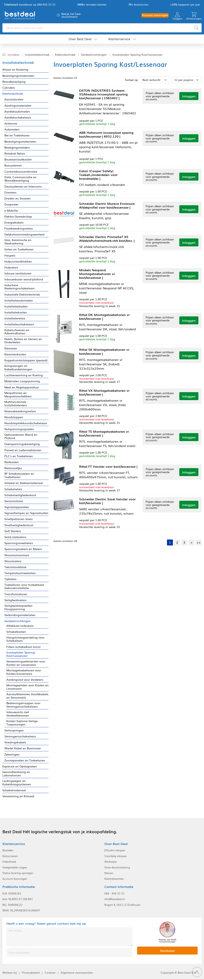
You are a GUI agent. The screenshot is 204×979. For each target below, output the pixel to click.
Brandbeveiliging (14, 81)
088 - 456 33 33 (114, 893)
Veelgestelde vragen (14, 867)
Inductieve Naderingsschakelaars (19, 286)
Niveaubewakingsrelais (20, 411)
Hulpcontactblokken (18, 261)
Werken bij (9, 972)
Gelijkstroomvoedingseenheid (24, 234)
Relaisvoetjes (13, 468)
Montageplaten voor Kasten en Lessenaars (27, 686)
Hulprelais (11, 267)
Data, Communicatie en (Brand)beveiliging (20, 178)
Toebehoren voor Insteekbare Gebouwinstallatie (24, 586)
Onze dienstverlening (117, 867)
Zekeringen (12, 754)
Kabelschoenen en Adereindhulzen (16, 331)
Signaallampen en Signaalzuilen (26, 513)
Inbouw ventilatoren (17, 273)
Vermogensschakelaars (20, 736)
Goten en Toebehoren (19, 249)
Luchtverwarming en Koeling (23, 375)
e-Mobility (11, 210)
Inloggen (177, 16)
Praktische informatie (18, 887)
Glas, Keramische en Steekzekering (17, 241)
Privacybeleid (31, 972)
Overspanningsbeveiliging (22, 444)
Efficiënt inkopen (114, 850)
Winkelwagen (194, 16)
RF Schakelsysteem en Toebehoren (19, 475)
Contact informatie (118, 887)
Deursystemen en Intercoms (23, 186)
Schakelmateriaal (14, 790)
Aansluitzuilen (14, 99)
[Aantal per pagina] (187, 79)
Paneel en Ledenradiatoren (22, 450)
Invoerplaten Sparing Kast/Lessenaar (137, 54)
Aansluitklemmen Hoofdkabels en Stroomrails (27, 695)
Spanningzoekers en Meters (23, 549)
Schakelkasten (16, 631)
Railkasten (11, 462)
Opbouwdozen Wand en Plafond (20, 436)
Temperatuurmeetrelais (20, 573)
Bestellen (7, 850)
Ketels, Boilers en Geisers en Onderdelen (23, 340)
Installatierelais (14, 318)
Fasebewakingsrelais (18, 228)
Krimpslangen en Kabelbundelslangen (18, 367)
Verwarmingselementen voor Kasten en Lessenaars (25, 663)
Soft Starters (12, 531)
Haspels (9, 255)
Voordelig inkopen (115, 856)
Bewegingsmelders (17, 147)
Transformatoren (15, 594)
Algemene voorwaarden (77, 972)
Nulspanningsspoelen (19, 429)
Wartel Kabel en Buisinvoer (22, 748)
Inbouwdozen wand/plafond (23, 279)
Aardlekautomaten (17, 111)
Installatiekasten (15, 312)
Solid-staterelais (15, 537)
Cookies (50, 972)
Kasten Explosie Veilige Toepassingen (22, 722)
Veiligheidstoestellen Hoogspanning (18, 607)
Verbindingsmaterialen (19, 615)
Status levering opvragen (17, 873)
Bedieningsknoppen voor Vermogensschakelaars (23, 704)
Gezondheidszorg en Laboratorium (16, 773)
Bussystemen (13, 165)
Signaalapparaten (16, 507)
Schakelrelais (13, 489)
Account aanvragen (155, 15)
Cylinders (8, 87)
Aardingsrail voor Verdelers (24, 679)
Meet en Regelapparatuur (21, 387)
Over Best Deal (80, 39)
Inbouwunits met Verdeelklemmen (17, 713)
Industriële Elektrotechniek (22, 294)
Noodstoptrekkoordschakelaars (25, 423)
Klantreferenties (114, 878)
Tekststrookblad (15, 567)
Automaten (12, 129)
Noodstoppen (13, 417)
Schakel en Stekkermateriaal (23, 483)
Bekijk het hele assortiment (71, 15)
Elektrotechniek (65, 54)
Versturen (167, 950)
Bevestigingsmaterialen (18, 75)
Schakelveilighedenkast (20, 495)
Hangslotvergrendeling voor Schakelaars (25, 639)
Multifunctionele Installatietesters (15, 403)
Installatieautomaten (18, 300)
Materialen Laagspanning (22, 381)
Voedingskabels (15, 742)
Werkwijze (110, 861)
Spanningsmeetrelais (18, 543)
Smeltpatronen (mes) (18, 519)
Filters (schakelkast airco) (23, 646)
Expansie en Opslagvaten (19, 766)
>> (199, 540)
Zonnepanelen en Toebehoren (24, 760)
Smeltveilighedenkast (18, 525)
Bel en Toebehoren (17, 135)
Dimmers (10, 192)
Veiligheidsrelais (15, 600)
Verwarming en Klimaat (18, 796)
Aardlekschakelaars (17, 117)
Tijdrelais (10, 579)
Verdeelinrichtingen (94, 54)
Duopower (11, 204)
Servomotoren (13, 501)
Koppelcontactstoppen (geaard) (25, 360)
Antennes (10, 123)
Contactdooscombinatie (20, 171)
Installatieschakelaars (19, 324)
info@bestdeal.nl (114, 899)
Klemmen (10, 348)
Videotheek (9, 861)
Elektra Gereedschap (18, 216)
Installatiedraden (16, 306)
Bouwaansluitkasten (18, 159)
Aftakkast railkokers (20, 625)
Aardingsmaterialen (17, 105)
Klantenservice (119, 39)
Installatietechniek (37, 54)
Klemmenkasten (15, 354)
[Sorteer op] (155, 79)
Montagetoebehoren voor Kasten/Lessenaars (23, 672)
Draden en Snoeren (17, 198)
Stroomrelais (13, 561)
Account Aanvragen (14, 878)
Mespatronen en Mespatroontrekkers (18, 394)
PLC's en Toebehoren (18, 456)
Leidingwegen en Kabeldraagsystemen (16, 782)
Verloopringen (14, 730)
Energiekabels (14, 222)
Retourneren (10, 856)
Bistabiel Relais (14, 153)
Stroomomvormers (16, 555)
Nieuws (108, 873)
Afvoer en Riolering (15, 69)
